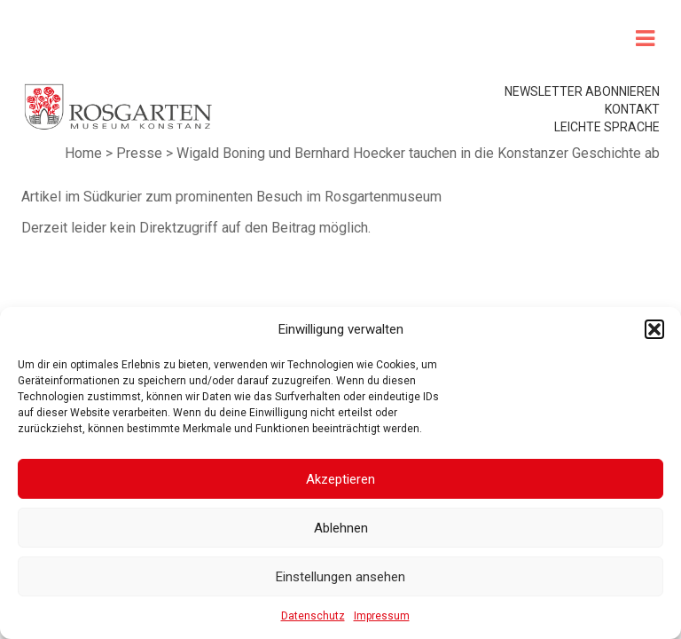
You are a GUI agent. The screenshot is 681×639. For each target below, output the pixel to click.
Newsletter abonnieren (582, 91)
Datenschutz (313, 616)
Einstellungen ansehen (340, 577)
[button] (654, 329)
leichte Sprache (607, 127)
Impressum (382, 616)
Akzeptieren (340, 479)
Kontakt (632, 109)
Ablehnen (341, 528)
